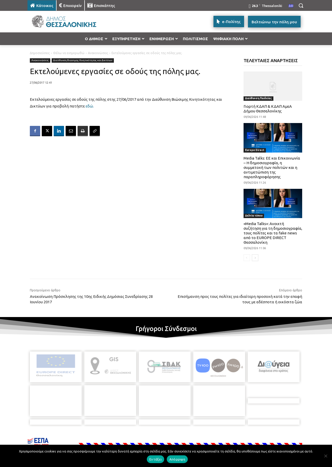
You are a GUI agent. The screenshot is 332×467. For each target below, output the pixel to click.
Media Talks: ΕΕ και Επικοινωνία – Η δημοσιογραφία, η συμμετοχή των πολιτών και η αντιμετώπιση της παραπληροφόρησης (272, 167)
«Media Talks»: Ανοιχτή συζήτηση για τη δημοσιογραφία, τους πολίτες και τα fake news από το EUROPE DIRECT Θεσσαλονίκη (273, 233)
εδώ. (90, 106)
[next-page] (255, 257)
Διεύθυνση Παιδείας (258, 98)
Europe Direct (254, 150)
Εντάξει (155, 459)
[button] (301, 5)
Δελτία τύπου (253, 215)
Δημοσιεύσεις (40, 53)
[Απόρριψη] (325, 455)
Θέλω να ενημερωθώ (69, 53)
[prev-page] (247, 257)
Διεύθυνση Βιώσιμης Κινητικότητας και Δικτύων (83, 60)
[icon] (202, 439)
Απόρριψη (177, 459)
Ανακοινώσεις (98, 53)
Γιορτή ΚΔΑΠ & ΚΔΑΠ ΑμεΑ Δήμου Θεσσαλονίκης (268, 108)
